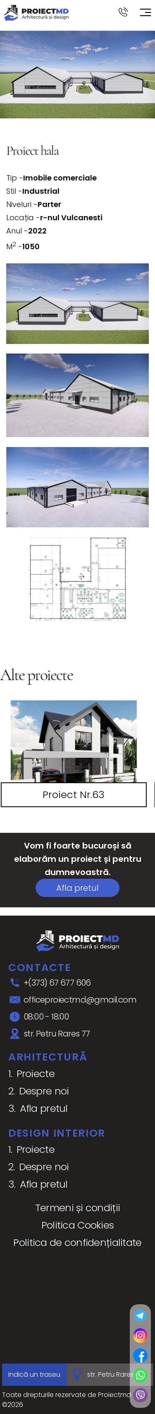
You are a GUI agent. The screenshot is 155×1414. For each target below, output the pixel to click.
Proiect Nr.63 (74, 794)
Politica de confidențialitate (77, 1242)
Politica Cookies (77, 1225)
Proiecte (36, 1073)
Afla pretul (77, 888)
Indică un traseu (34, 1374)
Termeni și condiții (77, 1207)
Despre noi (44, 1091)
